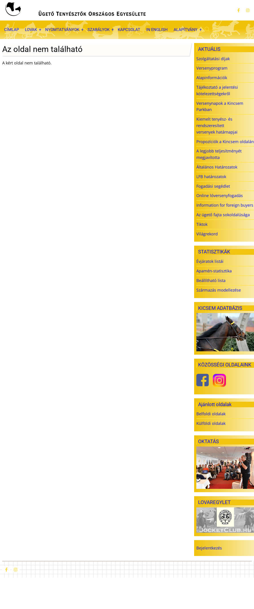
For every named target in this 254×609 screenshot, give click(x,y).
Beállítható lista (211, 280)
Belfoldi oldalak (211, 413)
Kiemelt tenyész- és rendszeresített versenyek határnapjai (217, 125)
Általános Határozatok (216, 167)
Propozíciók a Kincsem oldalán (225, 141)
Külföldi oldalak (211, 423)
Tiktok (201, 224)
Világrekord (207, 234)
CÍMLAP (11, 29)
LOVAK (31, 29)
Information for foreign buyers (224, 205)
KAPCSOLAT (129, 29)
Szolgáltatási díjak (213, 58)
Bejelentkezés (209, 548)
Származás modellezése (218, 290)
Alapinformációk (211, 77)
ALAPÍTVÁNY (185, 29)
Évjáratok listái (210, 261)
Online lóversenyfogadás (219, 195)
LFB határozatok (211, 176)
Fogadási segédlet (213, 186)
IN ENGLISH (157, 29)
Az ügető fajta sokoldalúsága (223, 214)
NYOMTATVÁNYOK (62, 29)
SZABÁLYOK (98, 29)
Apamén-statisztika (214, 271)
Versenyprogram (212, 68)
